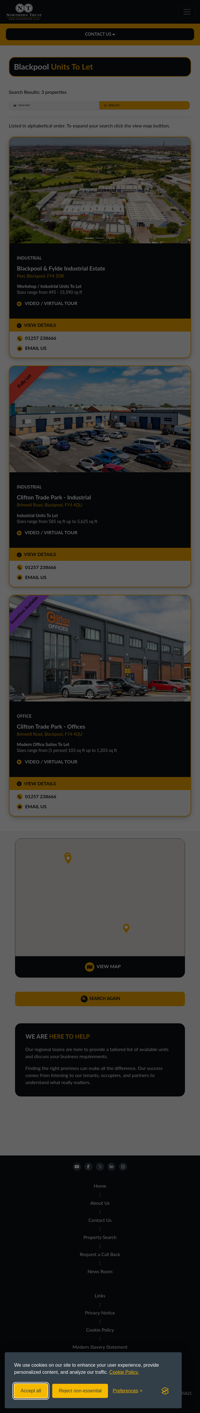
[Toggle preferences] (127, 1391)
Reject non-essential (80, 1390)
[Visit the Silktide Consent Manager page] (165, 1391)
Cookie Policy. (124, 1372)
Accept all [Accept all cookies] (31, 1390)
